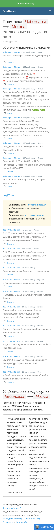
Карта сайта (22, 522)
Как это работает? (12, 508)
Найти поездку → (27, 3)
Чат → (9, 195)
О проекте (8, 522)
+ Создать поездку (13, 518)
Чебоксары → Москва (11, 52)
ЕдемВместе (9, 11)
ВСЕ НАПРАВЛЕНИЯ (11, 230)
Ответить (9, 62)
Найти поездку (33, 518)
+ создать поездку (36, 205)
